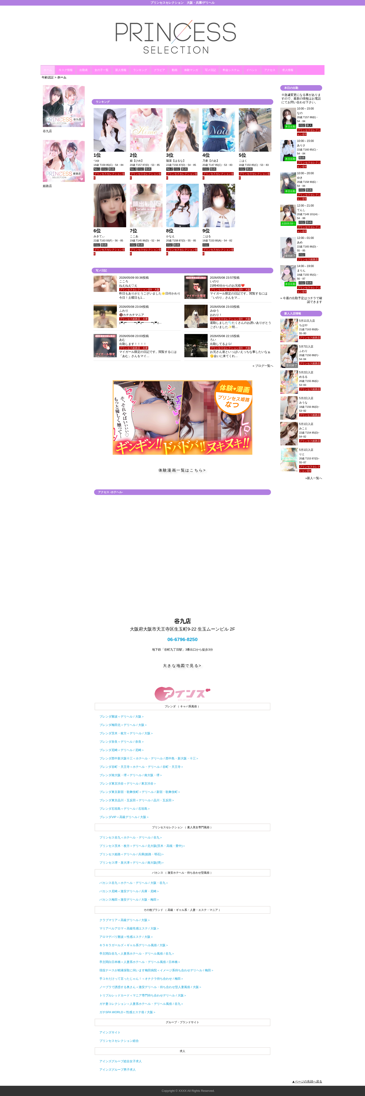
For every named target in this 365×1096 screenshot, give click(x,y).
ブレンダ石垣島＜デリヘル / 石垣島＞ (124, 808)
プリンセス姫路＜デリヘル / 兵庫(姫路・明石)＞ (132, 854)
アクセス (269, 70)
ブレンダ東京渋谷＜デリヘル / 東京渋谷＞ (127, 783)
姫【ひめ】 (137, 160)
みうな (303, 402)
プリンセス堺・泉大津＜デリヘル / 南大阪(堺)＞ (132, 862)
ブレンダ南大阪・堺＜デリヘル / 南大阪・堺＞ (130, 775)
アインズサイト (110, 1032)
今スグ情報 (66, 70)
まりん (301, 270)
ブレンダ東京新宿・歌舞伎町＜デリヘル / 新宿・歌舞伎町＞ (140, 792)
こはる (207, 236)
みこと (303, 428)
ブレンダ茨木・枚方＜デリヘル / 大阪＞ (126, 733)
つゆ (96, 160)
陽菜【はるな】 (176, 160)
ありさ (301, 145)
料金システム (231, 70)
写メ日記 (210, 70)
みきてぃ (99, 236)
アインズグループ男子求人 (117, 1069)
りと (302, 454)
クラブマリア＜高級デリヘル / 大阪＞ (124, 920)
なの (300, 113)
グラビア (159, 70)
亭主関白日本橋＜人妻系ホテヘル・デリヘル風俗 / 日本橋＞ (140, 962)
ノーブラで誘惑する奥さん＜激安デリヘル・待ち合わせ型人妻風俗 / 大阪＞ (150, 987)
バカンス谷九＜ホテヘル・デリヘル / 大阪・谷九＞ (134, 883)
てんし (301, 210)
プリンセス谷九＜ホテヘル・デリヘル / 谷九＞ (130, 837)
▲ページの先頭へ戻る (307, 1081)
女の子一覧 (101, 70)
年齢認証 (48, 77)
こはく (243, 160)
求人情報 (287, 70)
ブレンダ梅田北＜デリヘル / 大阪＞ (123, 725)
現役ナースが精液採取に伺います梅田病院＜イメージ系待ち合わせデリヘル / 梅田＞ (156, 970)
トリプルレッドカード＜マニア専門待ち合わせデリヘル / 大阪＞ (143, 995)
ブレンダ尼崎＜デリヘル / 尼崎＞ (121, 750)
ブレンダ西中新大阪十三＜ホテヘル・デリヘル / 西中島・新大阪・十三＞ (149, 758)
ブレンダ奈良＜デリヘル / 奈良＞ (121, 741)
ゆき (300, 177)
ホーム (48, 70)
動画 (174, 70)
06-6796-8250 (182, 639)
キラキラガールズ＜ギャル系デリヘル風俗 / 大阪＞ (134, 945)
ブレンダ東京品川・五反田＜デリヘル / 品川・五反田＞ (137, 800)
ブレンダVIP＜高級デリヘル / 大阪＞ (124, 817)
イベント (251, 70)
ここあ (134, 236)
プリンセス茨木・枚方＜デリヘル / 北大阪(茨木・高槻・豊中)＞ (142, 846)
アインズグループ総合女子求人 (120, 1061)
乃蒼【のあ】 (211, 160)
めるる (303, 376)
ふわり (303, 351)
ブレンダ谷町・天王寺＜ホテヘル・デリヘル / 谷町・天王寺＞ (141, 767)
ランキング (140, 70)
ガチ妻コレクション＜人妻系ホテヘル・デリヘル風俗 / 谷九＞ (141, 1004)
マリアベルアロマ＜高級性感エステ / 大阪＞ (129, 928)
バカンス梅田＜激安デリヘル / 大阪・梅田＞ (129, 899)
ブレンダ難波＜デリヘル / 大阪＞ (121, 716)
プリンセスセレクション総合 (119, 1041)
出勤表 (83, 70)
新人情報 (120, 70)
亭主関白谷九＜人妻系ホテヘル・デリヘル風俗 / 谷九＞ (137, 953)
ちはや (303, 325)
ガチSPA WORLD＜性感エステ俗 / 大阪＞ (127, 1012)
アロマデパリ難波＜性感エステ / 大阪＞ (126, 937)
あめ (300, 242)
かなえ (170, 236)
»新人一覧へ (313, 478)
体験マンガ (191, 70)
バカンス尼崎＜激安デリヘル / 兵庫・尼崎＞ (129, 891)
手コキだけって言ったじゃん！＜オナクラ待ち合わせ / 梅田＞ (141, 978)
